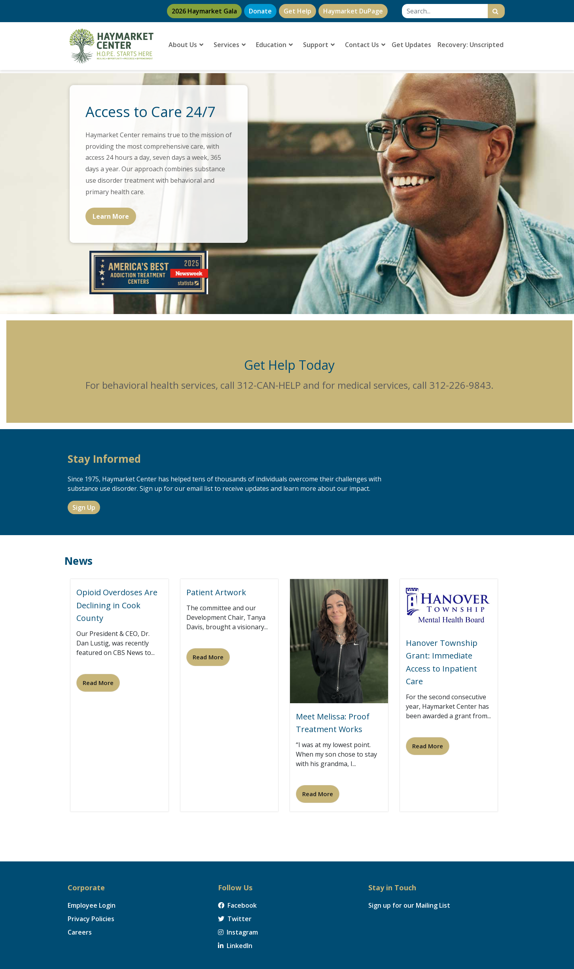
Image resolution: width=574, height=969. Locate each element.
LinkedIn (235, 945)
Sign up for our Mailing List (409, 905)
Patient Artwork (216, 592)
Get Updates (411, 44)
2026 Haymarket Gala (204, 11)
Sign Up (83, 507)
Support (319, 44)
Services (230, 44)
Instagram (238, 932)
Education (274, 44)
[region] (287, 193)
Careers (80, 932)
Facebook (237, 905)
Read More (98, 683)
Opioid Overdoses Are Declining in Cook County (116, 605)
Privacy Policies (91, 918)
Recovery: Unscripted (471, 44)
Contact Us (365, 44)
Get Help (297, 11)
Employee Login (92, 905)
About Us (186, 44)
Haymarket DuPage (353, 11)
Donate (260, 11)
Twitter (235, 918)
